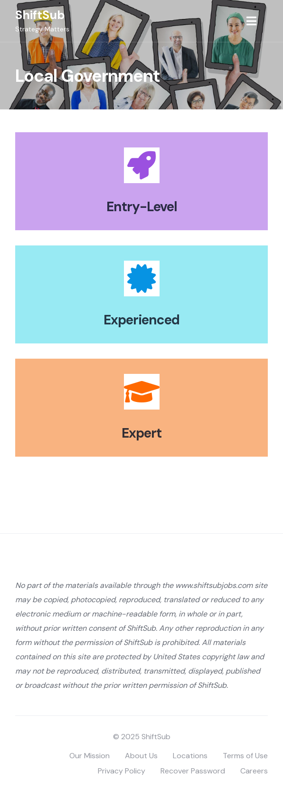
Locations (190, 756)
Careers (254, 771)
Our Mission (89, 756)
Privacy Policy (121, 771)
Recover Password (192, 771)
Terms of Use (245, 756)
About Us (141, 756)
